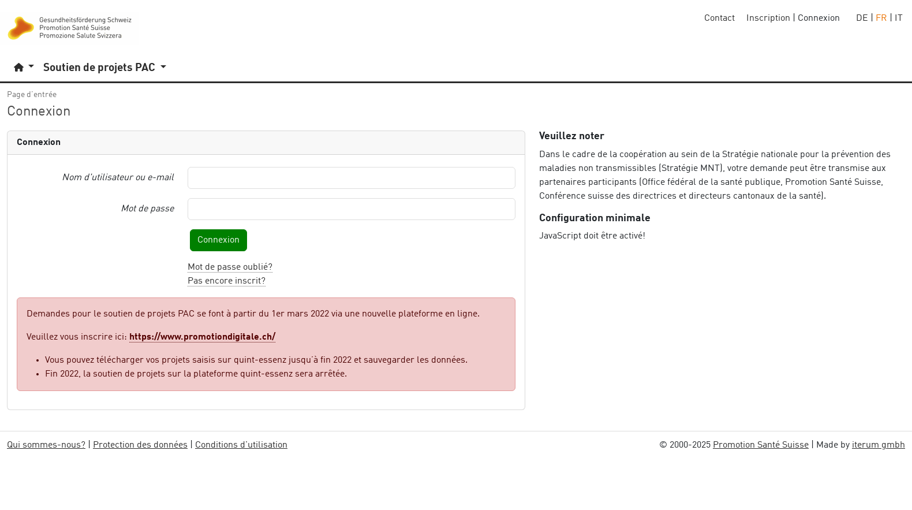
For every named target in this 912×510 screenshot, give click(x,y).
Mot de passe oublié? (230, 267)
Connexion (218, 240)
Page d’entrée (32, 95)
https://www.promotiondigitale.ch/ (202, 337)
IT (899, 18)
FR (881, 18)
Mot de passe (147, 209)
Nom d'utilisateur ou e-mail (118, 178)
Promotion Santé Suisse (761, 445)
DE (862, 18)
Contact (719, 18)
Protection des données (140, 445)
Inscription (768, 18)
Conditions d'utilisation (241, 445)
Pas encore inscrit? (227, 281)
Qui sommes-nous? (46, 445)
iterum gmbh (878, 445)
